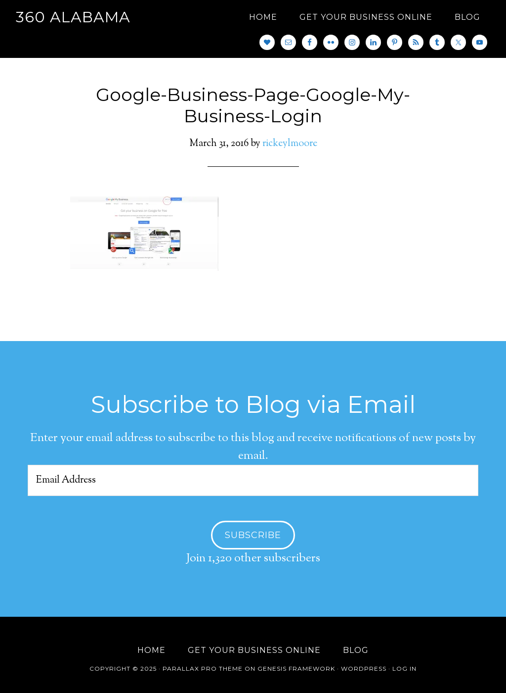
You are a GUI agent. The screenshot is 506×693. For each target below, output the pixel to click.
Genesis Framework (296, 668)
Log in (404, 668)
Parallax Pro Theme (203, 668)
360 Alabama (73, 17)
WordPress (363, 668)
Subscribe (253, 535)
